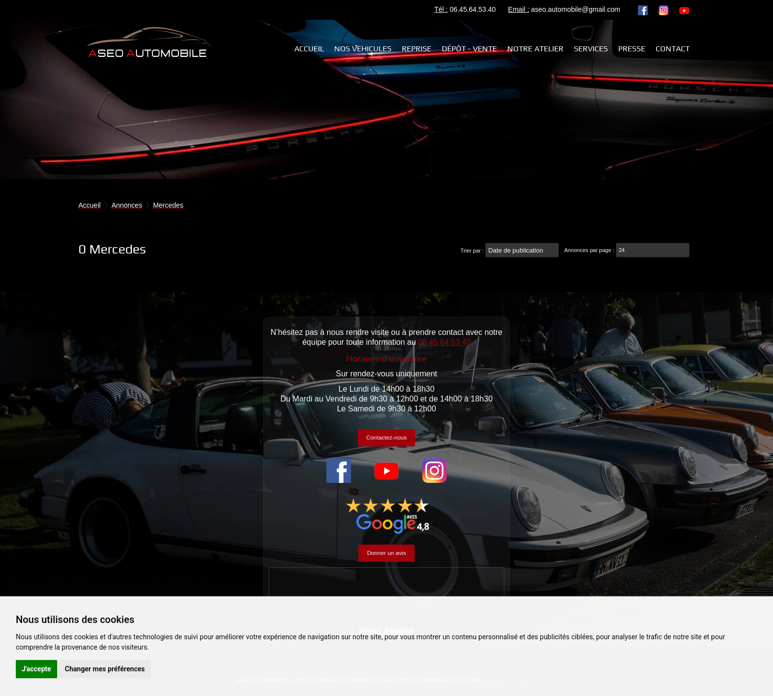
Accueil (309, 48)
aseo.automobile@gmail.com (575, 9)
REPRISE (416, 48)
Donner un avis (386, 552)
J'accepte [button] (36, 669)
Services (591, 48)
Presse (631, 48)
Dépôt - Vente (469, 48)
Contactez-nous (386, 437)
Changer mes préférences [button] (105, 669)
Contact (673, 48)
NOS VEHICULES (362, 48)
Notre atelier (535, 48)
